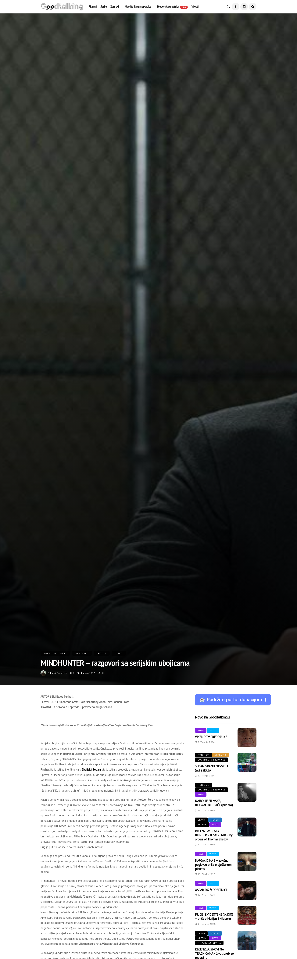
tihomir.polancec (57, 673)
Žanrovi (114, 6)
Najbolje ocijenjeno (55, 653)
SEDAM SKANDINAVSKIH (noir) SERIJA (211, 768)
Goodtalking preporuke (138, 6)
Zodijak (86, 769)
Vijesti (195, 6)
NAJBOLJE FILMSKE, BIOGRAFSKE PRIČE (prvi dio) (214, 803)
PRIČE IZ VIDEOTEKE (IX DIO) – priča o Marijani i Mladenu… (214, 916)
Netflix (102, 653)
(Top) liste (203, 755)
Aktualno (220, 755)
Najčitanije (82, 653)
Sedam (97, 769)
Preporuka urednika (172, 7)
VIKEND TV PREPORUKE (211, 737)
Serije (103, 6)
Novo (201, 730)
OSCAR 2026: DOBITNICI (211, 890)
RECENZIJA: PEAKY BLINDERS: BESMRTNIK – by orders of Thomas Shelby (213, 835)
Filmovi (93, 6)
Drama (201, 819)
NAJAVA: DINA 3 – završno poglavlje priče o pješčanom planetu (213, 864)
